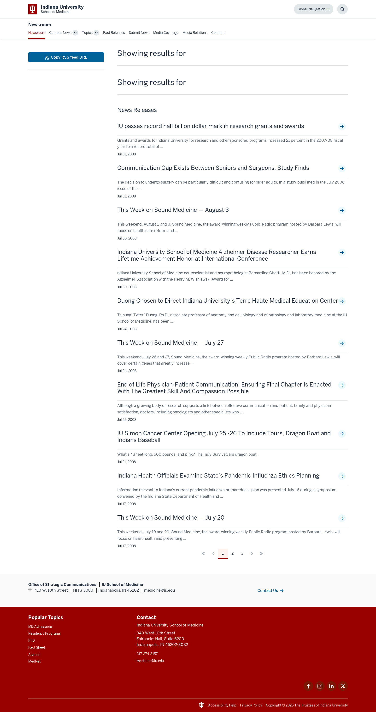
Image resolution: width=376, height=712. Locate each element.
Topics (87, 33)
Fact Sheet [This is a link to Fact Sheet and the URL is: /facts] (36, 647)
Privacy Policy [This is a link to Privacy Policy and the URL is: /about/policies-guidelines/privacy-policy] (251, 705)
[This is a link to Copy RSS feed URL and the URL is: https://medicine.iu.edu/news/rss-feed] (66, 57)
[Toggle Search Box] (342, 9)
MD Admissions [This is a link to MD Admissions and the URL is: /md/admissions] (40, 626)
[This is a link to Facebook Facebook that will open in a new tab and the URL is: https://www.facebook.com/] (308, 689)
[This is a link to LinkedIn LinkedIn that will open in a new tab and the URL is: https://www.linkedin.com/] (331, 689)
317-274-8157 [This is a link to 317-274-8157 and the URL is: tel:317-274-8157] (147, 654)
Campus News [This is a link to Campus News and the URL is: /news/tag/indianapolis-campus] (60, 33)
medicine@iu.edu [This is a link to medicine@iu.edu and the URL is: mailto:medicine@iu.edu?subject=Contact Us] (150, 661)
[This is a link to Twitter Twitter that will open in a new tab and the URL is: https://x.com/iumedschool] (343, 689)
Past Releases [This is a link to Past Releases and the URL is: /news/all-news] (114, 33)
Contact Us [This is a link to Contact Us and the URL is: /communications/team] (268, 590)
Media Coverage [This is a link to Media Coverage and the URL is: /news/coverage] (166, 33)
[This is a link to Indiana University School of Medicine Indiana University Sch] (56, 9)
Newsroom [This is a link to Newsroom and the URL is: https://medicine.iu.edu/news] (39, 24)
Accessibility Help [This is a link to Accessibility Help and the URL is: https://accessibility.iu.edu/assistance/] (222, 705)
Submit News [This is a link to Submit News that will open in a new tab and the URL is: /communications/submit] (139, 33)
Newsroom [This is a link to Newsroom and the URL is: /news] (36, 33)
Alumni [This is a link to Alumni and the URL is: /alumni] (34, 654)
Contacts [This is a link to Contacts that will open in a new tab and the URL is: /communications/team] (218, 33)
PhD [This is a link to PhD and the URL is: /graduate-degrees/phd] (31, 640)
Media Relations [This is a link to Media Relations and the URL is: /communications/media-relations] (194, 33)
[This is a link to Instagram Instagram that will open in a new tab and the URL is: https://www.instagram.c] (320, 689)
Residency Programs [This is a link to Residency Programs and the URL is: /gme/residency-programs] (44, 633)
